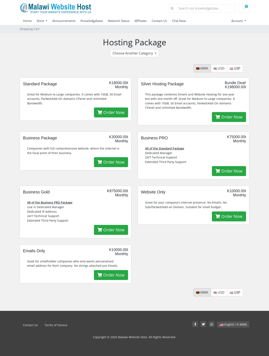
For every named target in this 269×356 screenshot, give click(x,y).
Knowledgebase (91, 21)
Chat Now (179, 21)
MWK (202, 68)
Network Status (119, 21)
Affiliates (140, 21)
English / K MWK (233, 324)
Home (27, 21)
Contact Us (159, 21)
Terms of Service (55, 325)
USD (219, 68)
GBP (235, 68)
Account (237, 21)
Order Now (111, 112)
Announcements (64, 21)
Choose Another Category (133, 53)
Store (41, 21)
